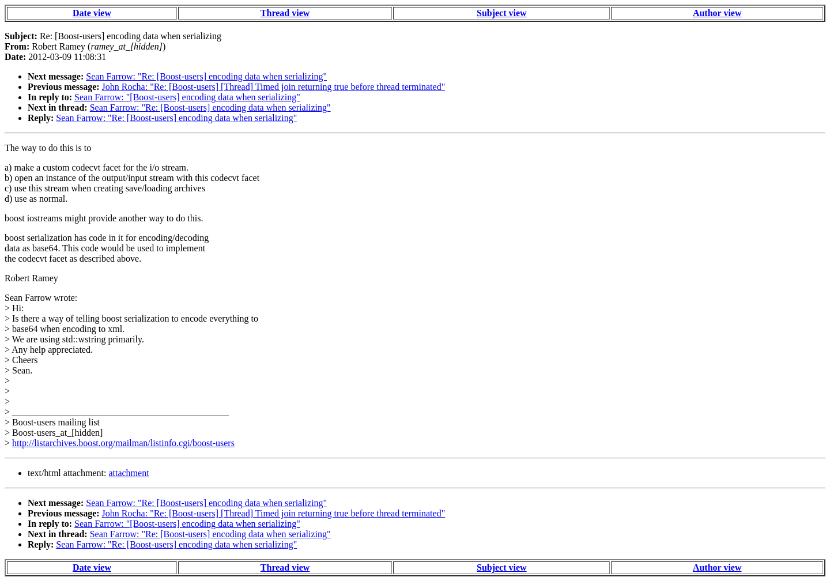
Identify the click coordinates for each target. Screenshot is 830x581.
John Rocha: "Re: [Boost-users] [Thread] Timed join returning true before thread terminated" (274, 87)
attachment (128, 473)
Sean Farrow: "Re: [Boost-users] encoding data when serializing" (206, 76)
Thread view (285, 13)
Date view (92, 13)
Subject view (502, 13)
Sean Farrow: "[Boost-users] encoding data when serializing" (187, 97)
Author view (717, 13)
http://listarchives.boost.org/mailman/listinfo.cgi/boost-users (123, 443)
